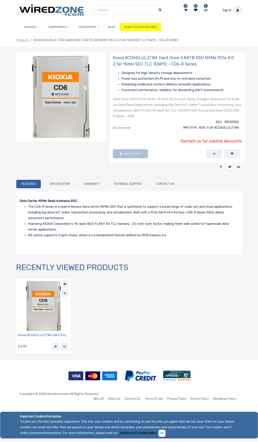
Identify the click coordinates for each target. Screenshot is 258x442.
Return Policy (200, 399)
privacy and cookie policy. (138, 433)
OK (162, 433)
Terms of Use (154, 399)
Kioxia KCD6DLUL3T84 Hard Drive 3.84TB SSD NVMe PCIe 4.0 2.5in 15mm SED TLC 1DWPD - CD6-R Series (43, 335)
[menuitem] (112, 27)
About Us (114, 399)
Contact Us (132, 399)
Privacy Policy (176, 399)
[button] (232, 153)
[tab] (28, 184)
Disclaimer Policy (224, 399)
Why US (99, 399)
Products (22, 40)
